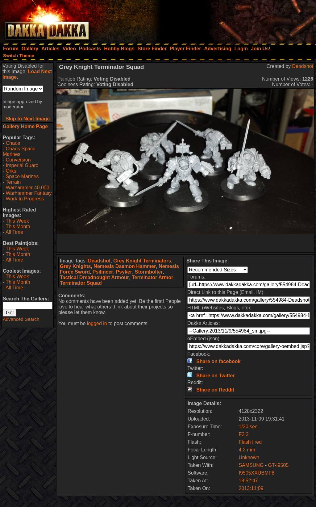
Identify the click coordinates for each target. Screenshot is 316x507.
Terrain (13, 182)
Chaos (13, 143)
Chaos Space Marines (19, 151)
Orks (11, 171)
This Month (18, 226)
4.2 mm (247, 449)
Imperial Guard (22, 165)
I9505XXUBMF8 (256, 473)
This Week (17, 221)
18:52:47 (248, 480)
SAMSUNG (251, 465)
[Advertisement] (233, 20)
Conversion (18, 159)
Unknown (249, 457)
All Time (14, 232)
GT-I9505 (278, 465)
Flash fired (250, 442)
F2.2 (243, 434)
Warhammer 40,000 (27, 187)
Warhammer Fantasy (29, 193)
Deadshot (303, 66)
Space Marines (22, 176)
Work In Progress (25, 198)
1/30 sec (248, 426)
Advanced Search (21, 319)
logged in (97, 323)
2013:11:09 (251, 488)
